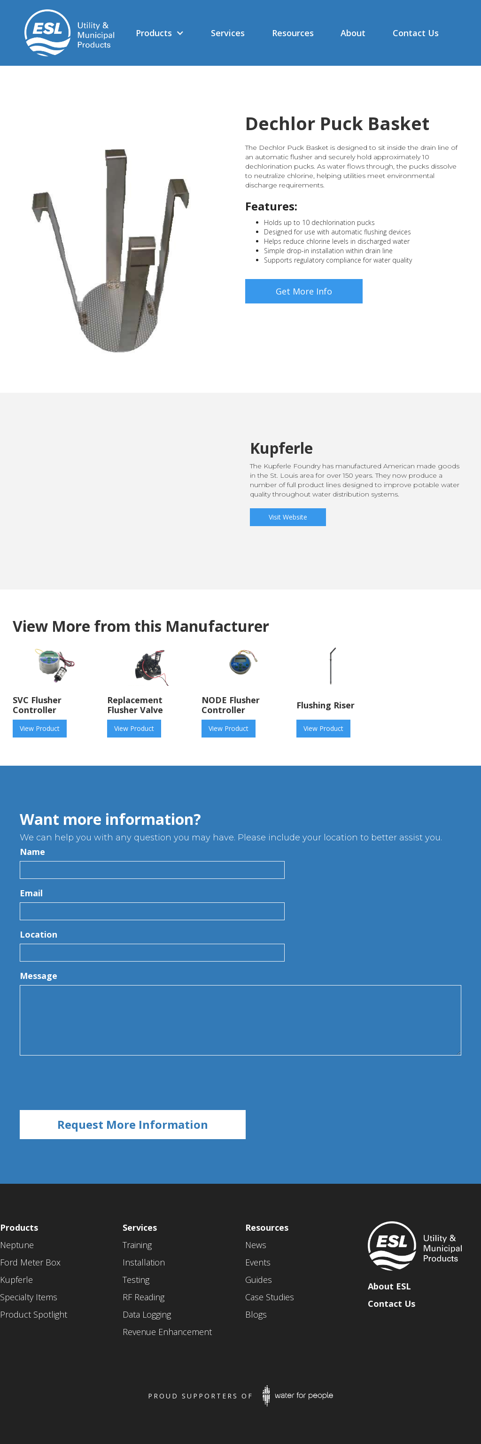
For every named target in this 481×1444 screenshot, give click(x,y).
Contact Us (391, 1303)
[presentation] (91, 1083)
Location (38, 934)
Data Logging (147, 1314)
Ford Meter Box (30, 1262)
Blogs (256, 1314)
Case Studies (269, 1297)
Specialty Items (28, 1297)
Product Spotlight (33, 1314)
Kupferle (16, 1279)
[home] (64, 33)
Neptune (17, 1244)
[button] (159, 33)
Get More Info (304, 291)
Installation (144, 1262)
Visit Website (288, 516)
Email (31, 893)
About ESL (389, 1286)
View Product (40, 728)
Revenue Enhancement (167, 1331)
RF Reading (143, 1297)
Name (32, 851)
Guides (258, 1279)
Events (258, 1262)
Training (137, 1244)
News (255, 1244)
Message (38, 975)
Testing (136, 1279)
